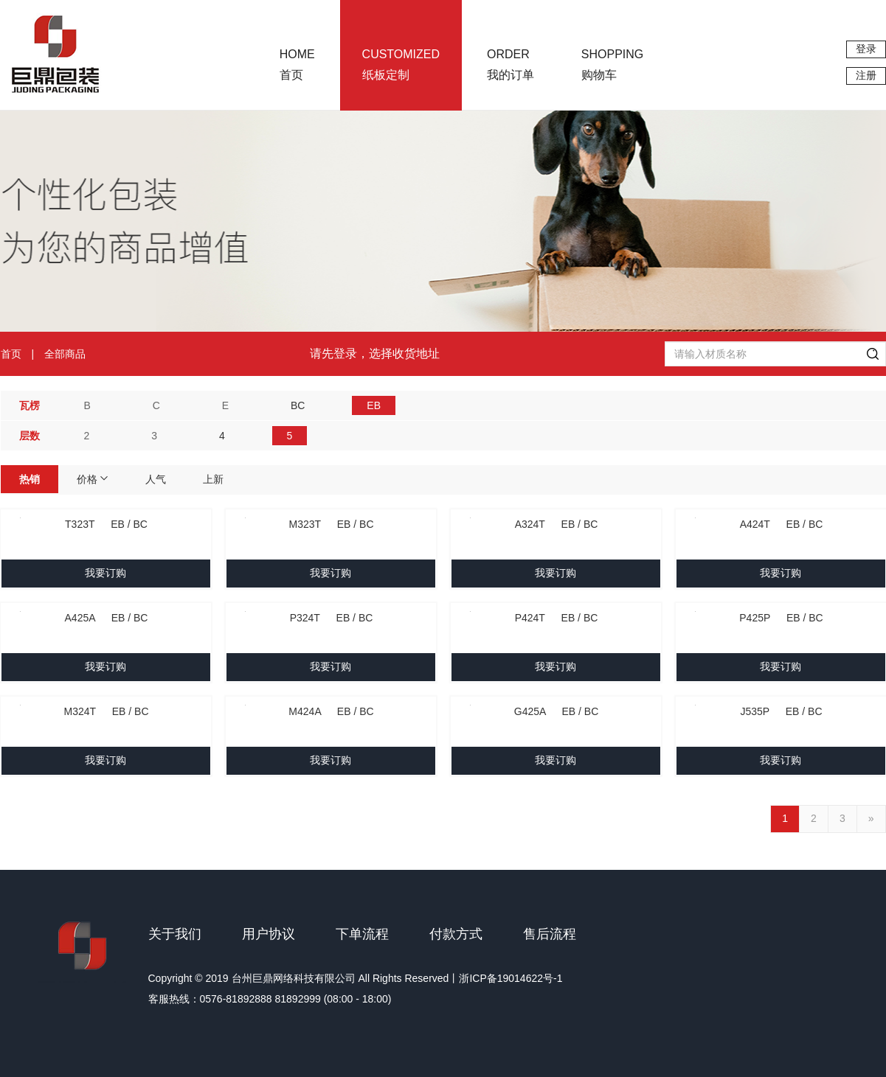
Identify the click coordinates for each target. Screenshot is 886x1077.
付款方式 (455, 934)
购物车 (612, 64)
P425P (781, 618)
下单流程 (362, 934)
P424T (556, 618)
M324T (105, 711)
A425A (106, 618)
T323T (106, 524)
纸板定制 (401, 64)
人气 (155, 479)
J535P (781, 711)
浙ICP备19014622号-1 (510, 978)
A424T (781, 524)
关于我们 (174, 934)
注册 (866, 75)
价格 (93, 479)
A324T (556, 524)
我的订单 (510, 64)
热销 (29, 479)
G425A (556, 711)
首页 (297, 64)
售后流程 (549, 934)
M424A (330, 711)
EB (374, 405)
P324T (331, 618)
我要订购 (105, 573)
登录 (866, 49)
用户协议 (268, 934)
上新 (213, 479)
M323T (330, 524)
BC (298, 405)
